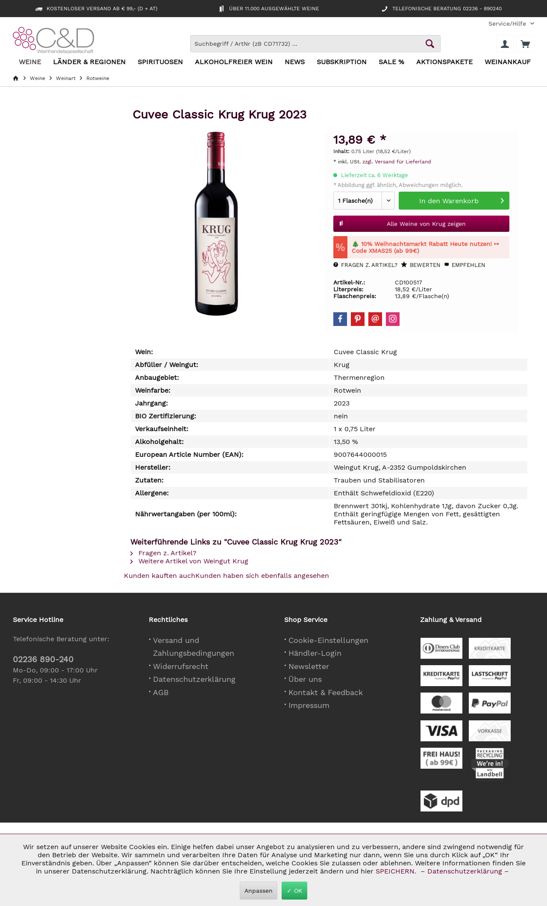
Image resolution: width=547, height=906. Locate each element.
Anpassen (258, 890)
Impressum (308, 705)
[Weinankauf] (508, 62)
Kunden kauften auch (159, 575)
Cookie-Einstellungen (328, 640)
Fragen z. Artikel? (365, 265)
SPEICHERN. (397, 871)
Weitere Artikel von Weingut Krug (189, 561)
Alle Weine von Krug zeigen (402, 222)
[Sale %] (391, 62)
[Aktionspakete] (444, 62)
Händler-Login (314, 652)
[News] (295, 62)
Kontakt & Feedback (325, 692)
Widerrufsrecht (181, 666)
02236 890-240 (43, 659)
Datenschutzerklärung (194, 679)
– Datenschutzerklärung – (464, 871)
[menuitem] (508, 23)
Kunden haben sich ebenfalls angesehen (262, 575)
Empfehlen (464, 265)
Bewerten (421, 264)
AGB (161, 692)
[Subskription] (342, 62)
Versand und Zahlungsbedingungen (193, 647)
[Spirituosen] (160, 62)
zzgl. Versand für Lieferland (396, 162)
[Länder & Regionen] (89, 62)
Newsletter (308, 666)
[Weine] (30, 62)
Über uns (305, 679)
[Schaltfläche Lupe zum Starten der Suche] (429, 43)
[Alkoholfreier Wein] (234, 62)
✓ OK (294, 890)
